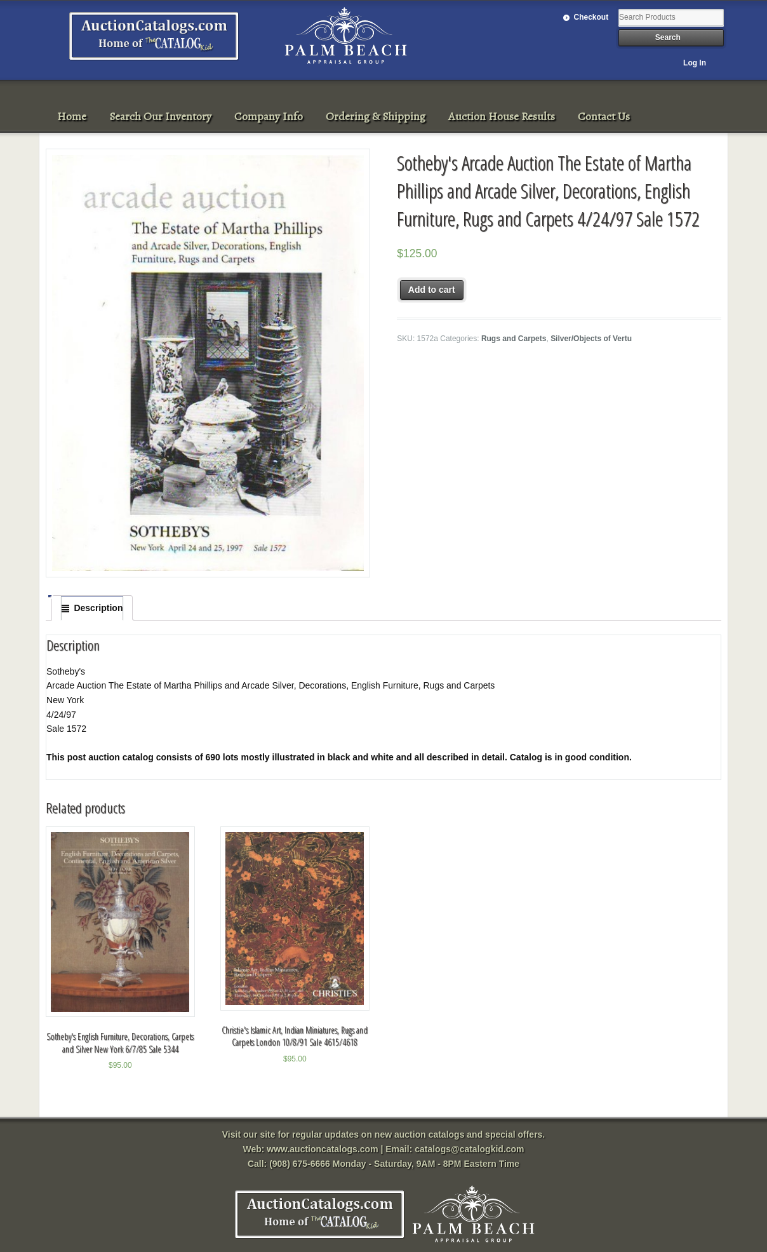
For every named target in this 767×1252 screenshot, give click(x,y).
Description (98, 608)
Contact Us (604, 116)
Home (71, 116)
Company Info (268, 116)
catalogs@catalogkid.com (469, 1149)
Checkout (591, 17)
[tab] (92, 608)
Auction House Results (501, 116)
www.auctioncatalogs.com (322, 1149)
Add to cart (431, 290)
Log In (694, 62)
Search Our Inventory (160, 116)
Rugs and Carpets (514, 338)
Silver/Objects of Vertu (591, 338)
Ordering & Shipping (375, 116)
